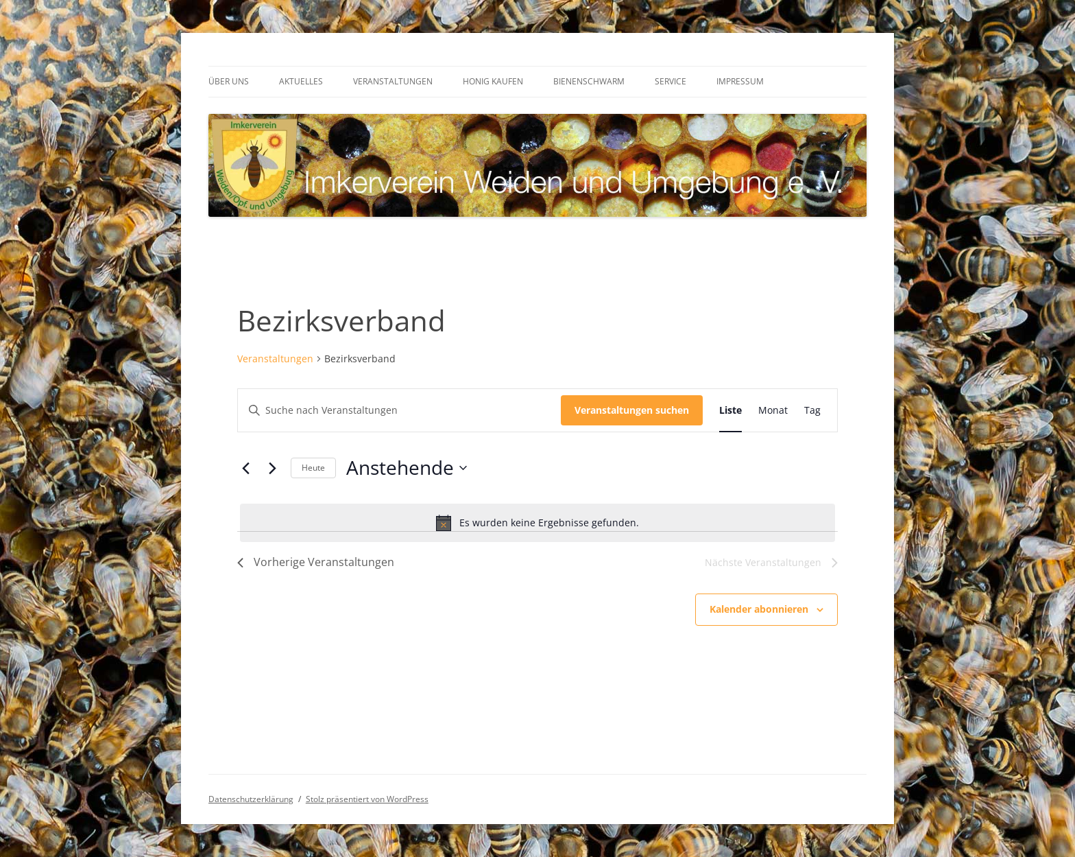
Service (670, 81)
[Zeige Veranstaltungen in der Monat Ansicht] (773, 410)
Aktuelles (301, 81)
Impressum (740, 81)
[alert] (537, 523)
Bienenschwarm (589, 81)
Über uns (228, 81)
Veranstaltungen (393, 81)
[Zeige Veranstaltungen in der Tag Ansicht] (812, 410)
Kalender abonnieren (759, 608)
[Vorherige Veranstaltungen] (245, 468)
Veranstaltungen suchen (632, 409)
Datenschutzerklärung (250, 799)
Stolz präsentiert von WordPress (367, 799)
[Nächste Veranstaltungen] (272, 468)
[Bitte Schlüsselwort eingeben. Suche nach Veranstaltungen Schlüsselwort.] (399, 410)
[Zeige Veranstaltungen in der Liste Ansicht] (730, 410)
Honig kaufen (493, 81)
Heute (313, 467)
